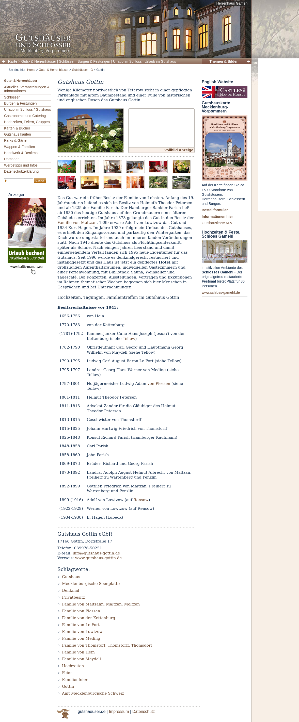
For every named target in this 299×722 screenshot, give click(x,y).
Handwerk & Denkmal (21, 153)
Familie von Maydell (81, 659)
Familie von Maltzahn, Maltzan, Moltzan (101, 604)
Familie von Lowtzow (82, 631)
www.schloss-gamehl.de (221, 292)
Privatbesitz (73, 597)
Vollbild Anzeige (178, 150)
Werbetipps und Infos (21, 165)
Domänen (12, 159)
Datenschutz (143, 711)
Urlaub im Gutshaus (160, 61)
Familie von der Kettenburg (88, 618)
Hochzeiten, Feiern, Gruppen (27, 122)
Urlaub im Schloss (127, 61)
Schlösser (66, 61)
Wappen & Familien (19, 147)
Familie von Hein (78, 652)
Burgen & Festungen (93, 61)
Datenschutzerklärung (21, 171)
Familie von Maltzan (77, 222)
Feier (67, 672)
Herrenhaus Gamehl (232, 3)
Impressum (119, 711)
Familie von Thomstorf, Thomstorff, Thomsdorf (107, 645)
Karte (12, 61)
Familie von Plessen (81, 611)
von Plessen (159, 383)
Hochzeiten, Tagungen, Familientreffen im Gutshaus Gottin (118, 297)
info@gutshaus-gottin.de (96, 553)
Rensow (140, 500)
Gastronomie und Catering (25, 116)
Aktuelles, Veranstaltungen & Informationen (27, 89)
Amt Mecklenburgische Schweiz (93, 693)
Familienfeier (75, 679)
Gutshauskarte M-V (217, 223)
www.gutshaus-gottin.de (98, 558)
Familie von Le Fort (81, 624)
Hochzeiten (73, 666)
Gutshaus (71, 577)
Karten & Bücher (17, 128)
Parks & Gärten (16, 140)
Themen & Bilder (223, 61)
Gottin (68, 686)
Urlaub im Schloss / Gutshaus (27, 109)
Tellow (129, 338)
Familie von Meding (81, 638)
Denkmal (70, 590)
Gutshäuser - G (82, 70)
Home (31, 70)
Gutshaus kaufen (17, 134)
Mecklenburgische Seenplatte (91, 583)
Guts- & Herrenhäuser (38, 61)
